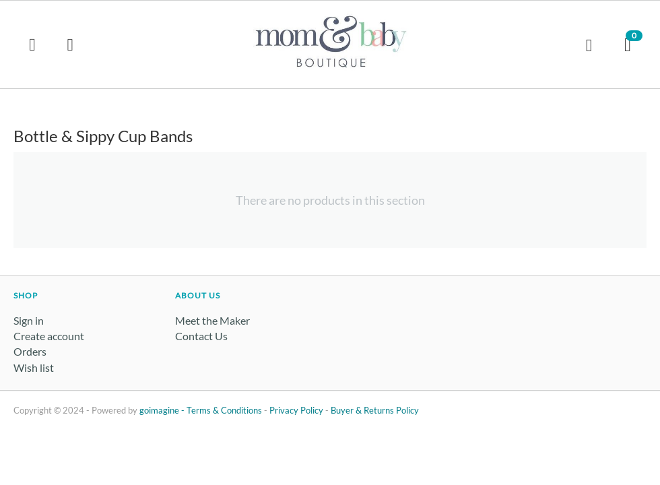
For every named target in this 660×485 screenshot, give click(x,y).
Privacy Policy (296, 410)
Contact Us (201, 335)
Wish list (33, 367)
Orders (29, 351)
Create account (48, 335)
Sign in (28, 320)
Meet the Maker (212, 320)
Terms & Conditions (224, 410)
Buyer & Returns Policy (375, 410)
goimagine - (163, 410)
